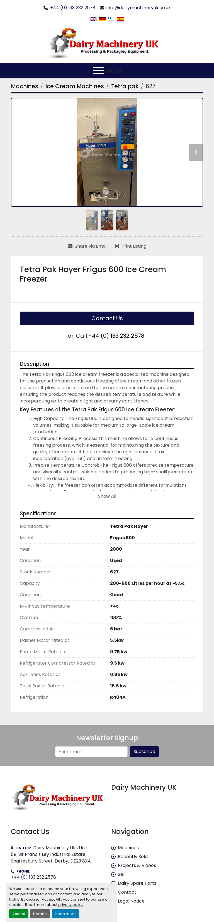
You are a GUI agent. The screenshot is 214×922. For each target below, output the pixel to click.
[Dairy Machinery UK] (57, 796)
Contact (127, 892)
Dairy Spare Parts (137, 883)
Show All (107, 496)
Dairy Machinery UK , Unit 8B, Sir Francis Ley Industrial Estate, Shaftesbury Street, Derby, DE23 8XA (51, 854)
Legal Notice (131, 901)
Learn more (65, 913)
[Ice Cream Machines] (74, 86)
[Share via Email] (87, 246)
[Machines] (24, 86)
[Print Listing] (130, 246)
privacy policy (70, 904)
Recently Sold (133, 856)
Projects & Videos (137, 865)
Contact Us (107, 318)
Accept (18, 913)
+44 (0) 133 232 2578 (72, 7)
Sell (121, 874)
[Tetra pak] (124, 86)
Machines (128, 847)
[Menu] (98, 70)
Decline (40, 913)
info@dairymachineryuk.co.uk (138, 7)
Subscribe (144, 751)
